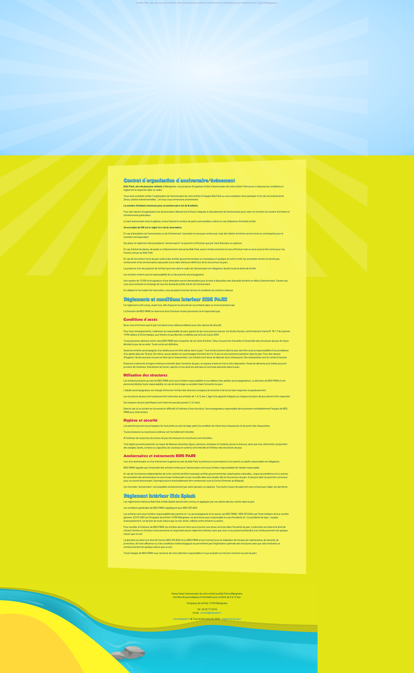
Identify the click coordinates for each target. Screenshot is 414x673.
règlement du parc (231, 619)
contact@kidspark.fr (210, 613)
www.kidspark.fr (181, 619)
